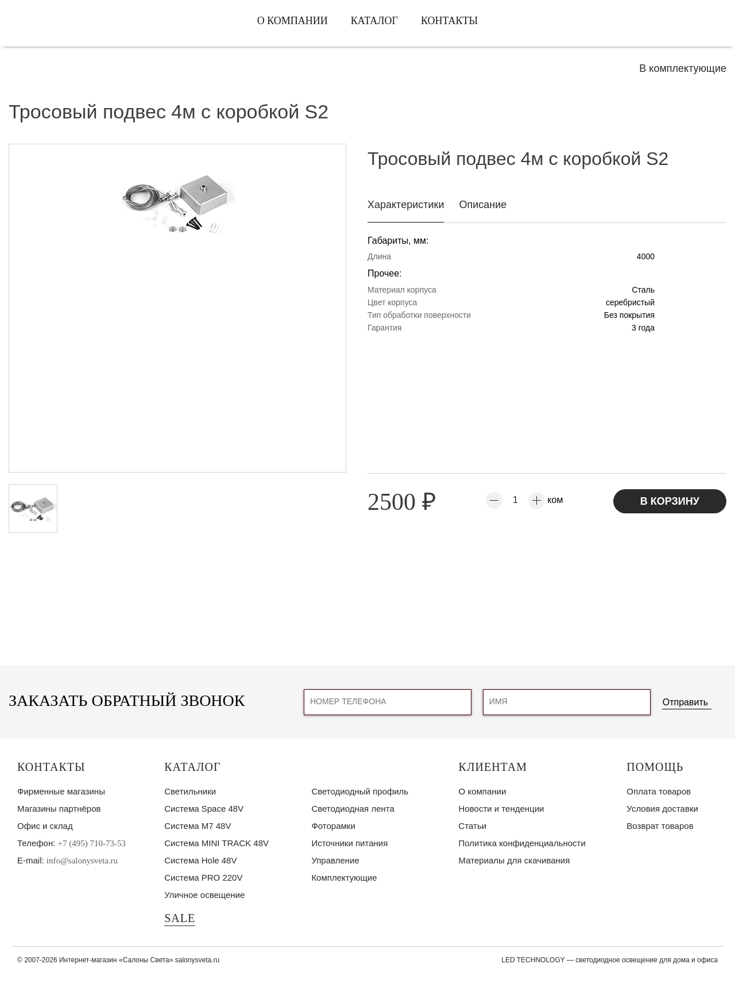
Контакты (449, 20)
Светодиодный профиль (359, 791)
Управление (335, 860)
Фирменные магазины (61, 791)
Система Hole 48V (200, 860)
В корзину (669, 501)
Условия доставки (662, 808)
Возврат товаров (659, 826)
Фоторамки (333, 826)
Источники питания (349, 843)
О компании (292, 20)
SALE (179, 918)
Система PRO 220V (203, 877)
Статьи (473, 826)
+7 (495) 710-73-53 (92, 843)
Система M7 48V (197, 826)
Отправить (685, 702)
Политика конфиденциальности (522, 843)
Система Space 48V (203, 808)
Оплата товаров (658, 791)
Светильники (190, 791)
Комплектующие (344, 877)
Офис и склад (45, 826)
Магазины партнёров (58, 808)
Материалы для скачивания (514, 860)
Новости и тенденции (501, 808)
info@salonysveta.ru (82, 860)
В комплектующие (682, 68)
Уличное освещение (204, 895)
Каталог (374, 20)
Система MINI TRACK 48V (216, 843)
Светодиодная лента (352, 808)
